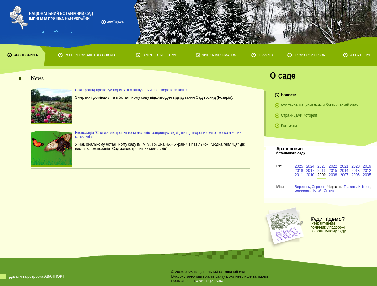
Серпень (318, 187)
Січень (329, 190)
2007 (344, 175)
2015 (333, 170)
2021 (344, 166)
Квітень (364, 187)
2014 (344, 170)
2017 (310, 170)
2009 (321, 175)
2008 (333, 175)
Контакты (289, 125)
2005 (367, 175)
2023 (321, 166)
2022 (333, 166)
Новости (288, 95)
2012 (367, 170)
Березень (302, 190)
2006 (355, 175)
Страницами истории (299, 115)
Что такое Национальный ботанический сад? (319, 105)
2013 (355, 170)
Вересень (302, 187)
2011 (299, 175)
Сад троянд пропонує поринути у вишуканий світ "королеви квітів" (132, 90)
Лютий (317, 190)
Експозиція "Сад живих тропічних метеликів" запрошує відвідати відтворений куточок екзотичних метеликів (158, 135)
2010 (310, 175)
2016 (321, 170)
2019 (367, 166)
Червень (334, 187)
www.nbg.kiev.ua (209, 281)
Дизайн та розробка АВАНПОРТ (37, 276)
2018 (299, 170)
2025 (299, 166)
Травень (350, 187)
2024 (310, 166)
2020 (355, 166)
